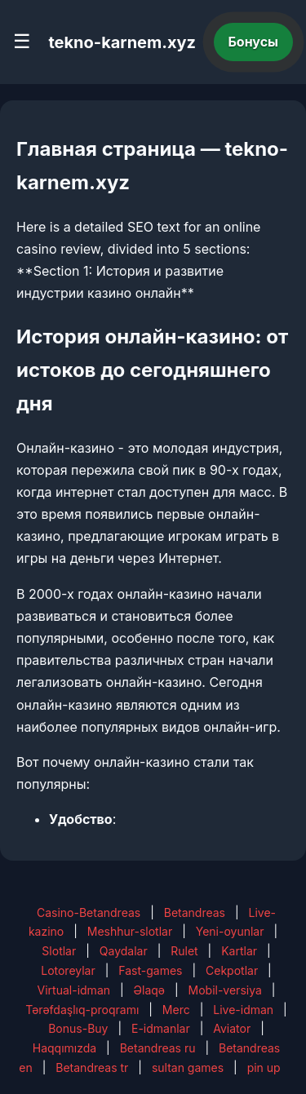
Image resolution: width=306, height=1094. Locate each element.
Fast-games (150, 970)
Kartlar (239, 951)
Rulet (184, 951)
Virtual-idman (74, 990)
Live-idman (243, 1009)
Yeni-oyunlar (230, 931)
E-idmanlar (160, 1028)
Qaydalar (124, 951)
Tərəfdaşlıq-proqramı (82, 1009)
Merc (176, 1009)
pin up (264, 1067)
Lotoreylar (68, 970)
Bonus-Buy (78, 1028)
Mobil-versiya (225, 990)
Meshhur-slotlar (129, 931)
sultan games (188, 1067)
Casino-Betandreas (88, 912)
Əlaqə (149, 990)
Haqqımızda (64, 1048)
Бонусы (253, 41)
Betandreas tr (91, 1067)
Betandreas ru (158, 1048)
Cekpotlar (232, 970)
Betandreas (194, 912)
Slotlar (59, 951)
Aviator (232, 1028)
